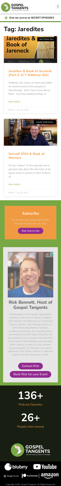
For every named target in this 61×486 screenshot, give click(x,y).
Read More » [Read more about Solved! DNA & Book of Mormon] (15, 184)
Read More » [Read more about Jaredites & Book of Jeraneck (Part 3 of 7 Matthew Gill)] (15, 102)
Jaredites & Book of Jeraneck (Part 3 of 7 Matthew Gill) (30, 73)
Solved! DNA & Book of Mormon (27, 156)
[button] (57, 6)
